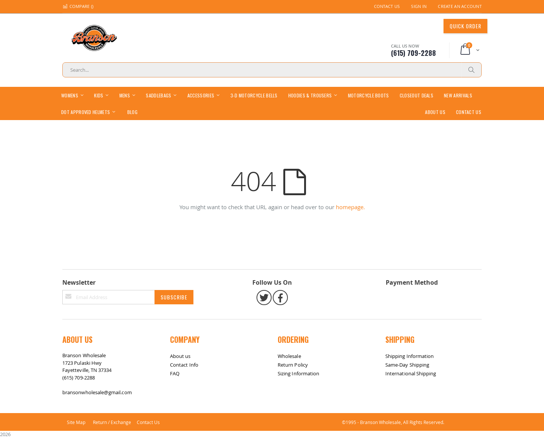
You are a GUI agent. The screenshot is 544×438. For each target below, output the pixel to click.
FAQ (174, 373)
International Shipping (410, 373)
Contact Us (387, 6)
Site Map (76, 422)
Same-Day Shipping (407, 364)
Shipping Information (409, 356)
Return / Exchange (112, 422)
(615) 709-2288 (78, 377)
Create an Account (460, 6)
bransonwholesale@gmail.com (97, 392)
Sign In (419, 6)
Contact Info (184, 364)
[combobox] (272, 69)
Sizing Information (298, 373)
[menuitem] (132, 111)
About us (180, 356)
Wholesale (289, 356)
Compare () (77, 6)
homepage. (350, 207)
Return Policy (293, 364)
